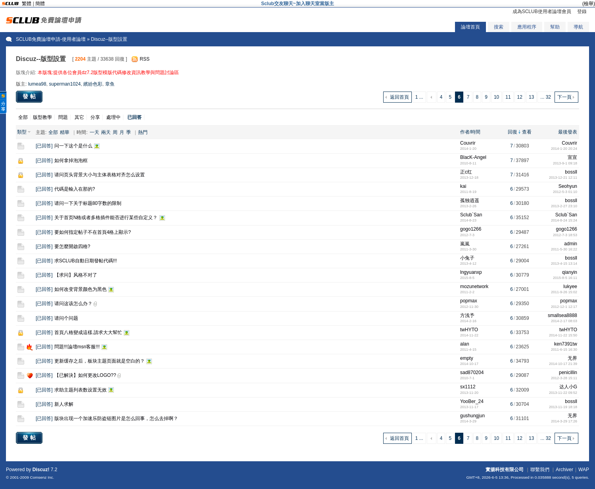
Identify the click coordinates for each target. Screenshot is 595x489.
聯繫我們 (539, 469)
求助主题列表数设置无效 (80, 390)
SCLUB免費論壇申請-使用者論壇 (51, 39)
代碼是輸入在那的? (74, 189)
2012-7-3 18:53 (565, 235)
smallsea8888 (562, 315)
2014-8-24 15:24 (564, 220)
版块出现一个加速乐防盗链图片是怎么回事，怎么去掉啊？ (116, 418)
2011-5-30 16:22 (564, 249)
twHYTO (469, 329)
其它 (79, 117)
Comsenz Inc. (42, 477)
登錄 (582, 11)
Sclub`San (471, 215)
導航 (578, 27)
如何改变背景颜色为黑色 (80, 289)
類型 (22, 132)
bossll (571, 172)
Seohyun (568, 186)
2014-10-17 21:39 (563, 364)
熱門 (143, 132)
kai (463, 186)
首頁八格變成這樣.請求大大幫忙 (88, 332)
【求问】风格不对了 (75, 275)
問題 (63, 117)
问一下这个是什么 (73, 146)
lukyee (570, 286)
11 (508, 97)
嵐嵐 (465, 243)
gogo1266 (470, 229)
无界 (572, 358)
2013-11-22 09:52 (563, 393)
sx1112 (468, 387)
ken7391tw (565, 344)
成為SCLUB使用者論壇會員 (541, 11)
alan (464, 344)
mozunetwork (474, 286)
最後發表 (567, 132)
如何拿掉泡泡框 (71, 160)
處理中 (113, 117)
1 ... (419, 97)
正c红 (466, 172)
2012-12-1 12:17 (564, 307)
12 (519, 97)
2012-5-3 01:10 (565, 192)
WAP (583, 469)
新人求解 (63, 404)
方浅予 (467, 315)
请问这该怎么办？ (73, 303)
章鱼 (110, 84)
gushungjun (472, 415)
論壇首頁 (470, 27)
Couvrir (468, 143)
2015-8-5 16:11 (565, 278)
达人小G (568, 387)
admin (570, 243)
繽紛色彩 (92, 84)
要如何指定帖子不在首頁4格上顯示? (92, 232)
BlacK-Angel (473, 157)
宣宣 (572, 157)
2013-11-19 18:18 (563, 407)
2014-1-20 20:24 (564, 149)
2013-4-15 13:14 (564, 264)
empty (466, 358)
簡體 (40, 3)
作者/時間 (470, 132)
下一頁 (564, 97)
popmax (468, 301)
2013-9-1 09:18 (565, 163)
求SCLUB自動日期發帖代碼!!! (85, 261)
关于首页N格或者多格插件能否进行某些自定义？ (106, 217)
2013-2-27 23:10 (564, 206)
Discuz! (41, 469)
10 (496, 97)
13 (531, 97)
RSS (145, 59)
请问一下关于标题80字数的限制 (87, 203)
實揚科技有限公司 (505, 469)
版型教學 (42, 117)
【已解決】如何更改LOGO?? (85, 375)
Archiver (564, 469)
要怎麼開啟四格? (72, 246)
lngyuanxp (471, 272)
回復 (512, 132)
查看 (527, 132)
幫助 (555, 27)
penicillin (568, 372)
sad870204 (472, 372)
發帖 (30, 96)
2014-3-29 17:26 (564, 421)
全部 (23, 117)
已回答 (44, 146)
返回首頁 (399, 97)
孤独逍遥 (469, 200)
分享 (95, 117)
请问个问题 (66, 318)
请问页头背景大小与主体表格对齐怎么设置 (99, 175)
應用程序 (526, 27)
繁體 (26, 3)
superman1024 (65, 84)
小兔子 (467, 258)
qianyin (569, 272)
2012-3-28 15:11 (564, 378)
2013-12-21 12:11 (563, 178)
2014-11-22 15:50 (563, 335)
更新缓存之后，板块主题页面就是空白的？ (99, 361)
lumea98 (37, 84)
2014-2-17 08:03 (564, 321)
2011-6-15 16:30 (564, 349)
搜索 (498, 27)
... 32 (545, 97)
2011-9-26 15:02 (564, 292)
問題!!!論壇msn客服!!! (77, 347)
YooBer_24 (472, 401)
